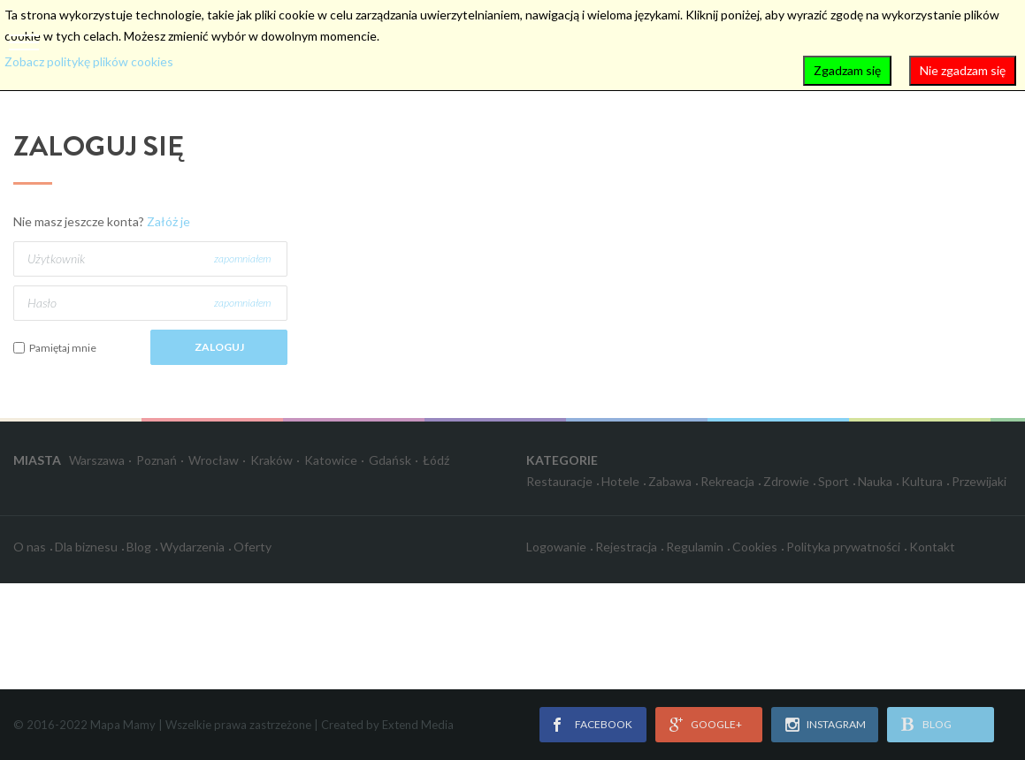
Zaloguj (219, 346)
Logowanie (556, 546)
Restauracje (559, 481)
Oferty (252, 546)
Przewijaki (979, 481)
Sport (833, 481)
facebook (603, 724)
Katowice (330, 459)
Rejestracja (626, 546)
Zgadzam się (847, 70)
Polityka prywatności (843, 546)
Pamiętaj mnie (62, 347)
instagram (836, 724)
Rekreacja (727, 481)
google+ (716, 724)
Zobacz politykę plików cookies (88, 61)
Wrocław (213, 459)
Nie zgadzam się (963, 70)
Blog (138, 546)
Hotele (620, 481)
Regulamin (694, 546)
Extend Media (418, 725)
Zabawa (670, 481)
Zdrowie (786, 481)
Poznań (156, 459)
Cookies (754, 546)
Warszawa (97, 459)
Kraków (271, 459)
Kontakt (932, 546)
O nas (29, 546)
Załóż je (168, 221)
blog (937, 724)
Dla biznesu (86, 546)
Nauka (875, 481)
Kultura (922, 481)
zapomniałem (242, 258)
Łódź (436, 459)
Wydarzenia (192, 546)
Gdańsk (390, 459)
